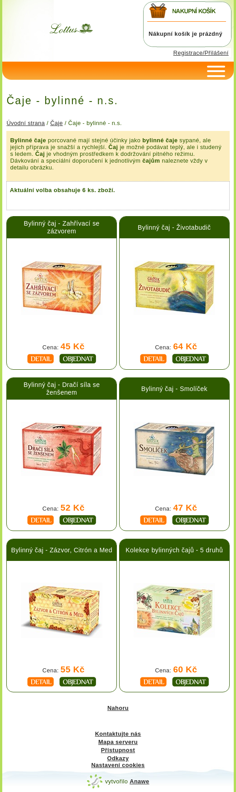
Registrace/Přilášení (201, 52)
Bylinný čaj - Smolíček (174, 388)
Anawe (139, 781)
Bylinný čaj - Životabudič (174, 227)
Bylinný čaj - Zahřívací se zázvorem (62, 227)
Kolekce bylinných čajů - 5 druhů (174, 550)
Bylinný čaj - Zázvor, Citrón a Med (61, 550)
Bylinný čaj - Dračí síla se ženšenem (62, 388)
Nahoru (118, 708)
